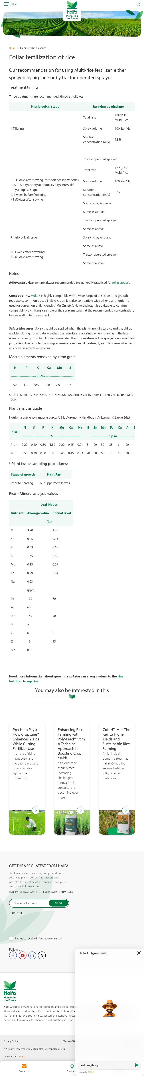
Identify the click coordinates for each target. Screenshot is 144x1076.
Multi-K (35, 295)
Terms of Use (70, 1041)
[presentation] (36, 922)
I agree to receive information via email (38, 938)
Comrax (21, 1056)
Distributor (72, 1071)
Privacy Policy (11, 1041)
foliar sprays (120, 282)
